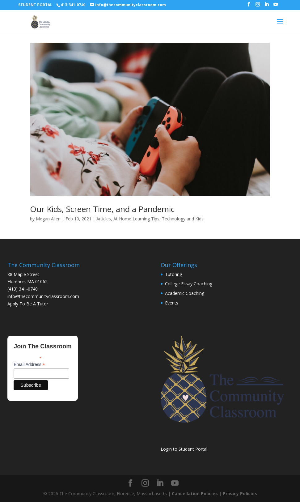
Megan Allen (48, 219)
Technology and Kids (183, 219)
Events (171, 303)
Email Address (29, 365)
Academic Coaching (184, 293)
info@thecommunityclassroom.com (43, 296)
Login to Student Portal (184, 449)
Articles (103, 219)
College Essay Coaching (188, 284)
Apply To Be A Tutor (27, 304)
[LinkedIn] (266, 6)
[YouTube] (275, 6)
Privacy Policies (240, 493)
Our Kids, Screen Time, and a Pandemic (102, 209)
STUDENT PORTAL (35, 4)
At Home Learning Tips (136, 219)
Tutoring (173, 274)
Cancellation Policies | (197, 493)
